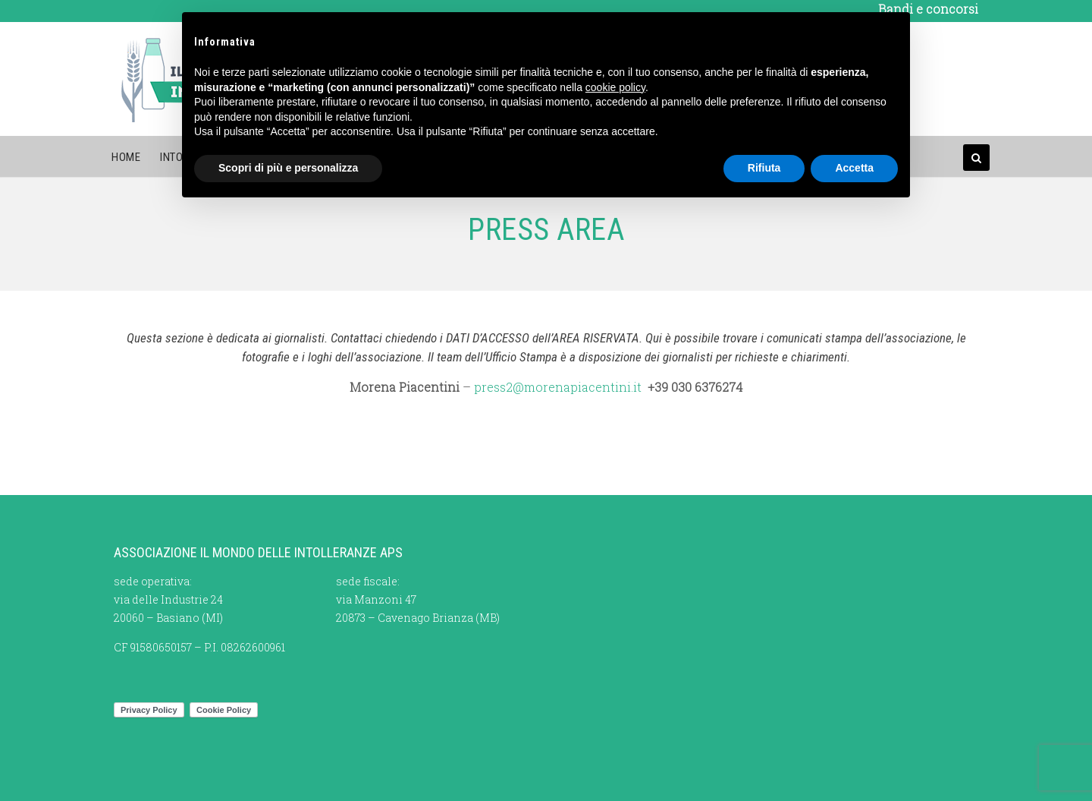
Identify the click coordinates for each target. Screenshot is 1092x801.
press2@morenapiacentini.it (558, 387)
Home (125, 157)
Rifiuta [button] (764, 168)
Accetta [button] (854, 168)
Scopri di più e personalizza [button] (288, 168)
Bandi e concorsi (928, 9)
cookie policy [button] (615, 87)
